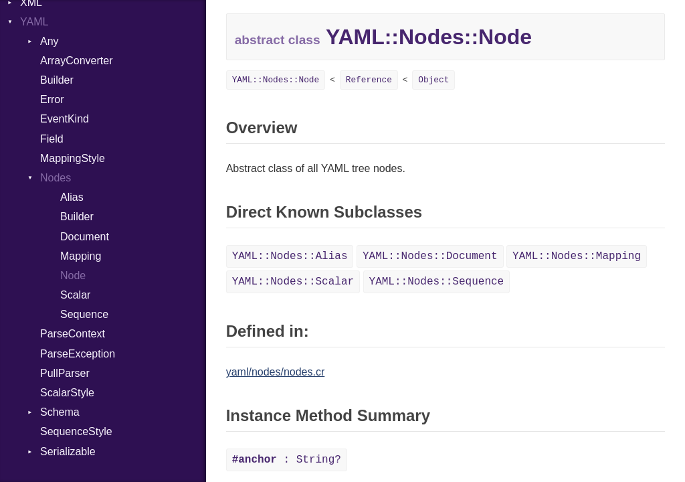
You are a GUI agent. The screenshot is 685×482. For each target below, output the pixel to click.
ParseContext (72, 333)
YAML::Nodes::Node (276, 80)
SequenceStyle (76, 431)
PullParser (65, 373)
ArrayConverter (76, 60)
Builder (57, 80)
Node (73, 275)
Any (49, 41)
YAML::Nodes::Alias (290, 256)
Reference (369, 80)
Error (52, 99)
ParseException (77, 353)
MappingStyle (72, 158)
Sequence (84, 314)
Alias (72, 197)
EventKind (64, 119)
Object (433, 80)
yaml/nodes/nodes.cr (275, 372)
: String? (286, 460)
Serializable (68, 451)
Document (84, 236)
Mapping (80, 256)
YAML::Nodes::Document (430, 256)
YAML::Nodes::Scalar (293, 282)
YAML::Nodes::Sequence (436, 282)
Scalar (75, 295)
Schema (60, 412)
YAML (34, 21)
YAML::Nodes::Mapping (576, 256)
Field (52, 139)
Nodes (55, 177)
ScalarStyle (67, 392)
